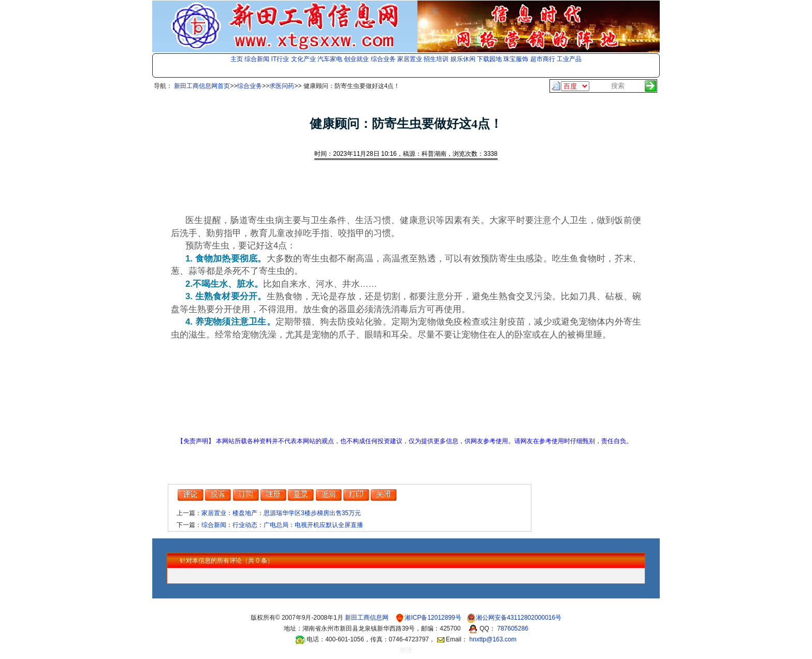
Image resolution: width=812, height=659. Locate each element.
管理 (406, 650)
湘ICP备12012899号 (433, 617)
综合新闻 (256, 59)
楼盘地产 (245, 513)
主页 (236, 59)
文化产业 (303, 59)
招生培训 (436, 59)
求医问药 (281, 86)
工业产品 (569, 59)
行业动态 (245, 525)
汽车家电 (329, 59)
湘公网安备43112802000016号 (518, 617)
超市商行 (542, 59)
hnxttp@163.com (492, 639)
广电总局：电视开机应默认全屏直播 (313, 525)
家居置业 (409, 59)
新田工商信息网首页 (202, 86)
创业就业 (356, 59)
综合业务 (383, 59)
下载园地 (489, 59)
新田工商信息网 (367, 617)
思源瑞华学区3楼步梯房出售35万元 (312, 513)
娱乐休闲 (463, 59)
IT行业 (280, 59)
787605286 (512, 628)
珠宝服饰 (515, 59)
